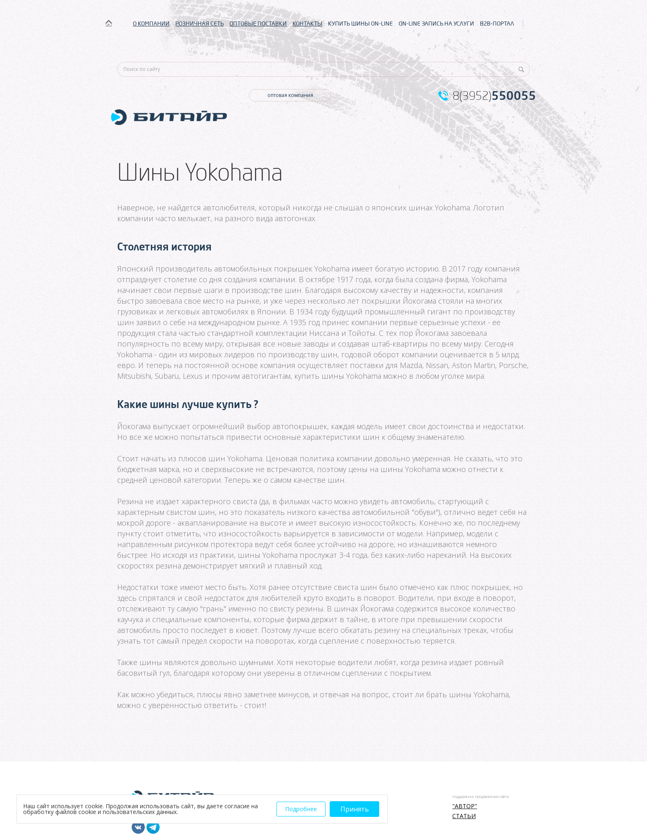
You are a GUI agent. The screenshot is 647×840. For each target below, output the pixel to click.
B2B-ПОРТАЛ (497, 23)
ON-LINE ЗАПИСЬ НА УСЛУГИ (436, 23)
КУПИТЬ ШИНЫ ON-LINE (360, 23)
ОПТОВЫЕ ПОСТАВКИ (258, 23)
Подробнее (301, 809)
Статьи (464, 816)
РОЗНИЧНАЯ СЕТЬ (199, 23)
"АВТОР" (464, 806)
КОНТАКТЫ (307, 23)
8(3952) (494, 95)
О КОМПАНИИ (151, 23)
